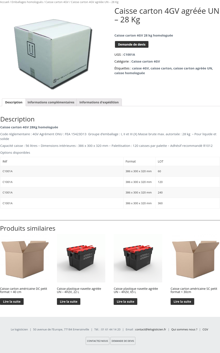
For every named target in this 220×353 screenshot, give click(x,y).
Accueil (4, 2)
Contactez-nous (97, 340)
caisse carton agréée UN (192, 68)
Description (14, 102)
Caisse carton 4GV (57, 2)
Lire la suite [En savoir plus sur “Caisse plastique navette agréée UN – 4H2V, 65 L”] (125, 301)
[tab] (14, 102)
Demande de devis (123, 340)
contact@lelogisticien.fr (150, 329)
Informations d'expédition (99, 102)
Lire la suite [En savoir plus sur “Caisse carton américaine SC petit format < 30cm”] (182, 301)
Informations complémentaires (51, 102)
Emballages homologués (27, 2)
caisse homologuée (129, 73)
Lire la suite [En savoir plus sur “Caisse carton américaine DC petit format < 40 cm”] (12, 301)
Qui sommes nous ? (184, 329)
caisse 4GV (140, 68)
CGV (205, 329)
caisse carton (161, 68)
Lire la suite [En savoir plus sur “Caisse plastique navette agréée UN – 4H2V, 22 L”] (69, 301)
